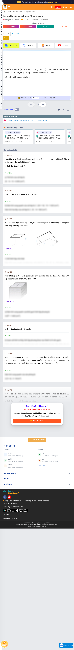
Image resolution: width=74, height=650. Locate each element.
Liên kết (6, 636)
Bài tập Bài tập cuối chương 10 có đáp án (24, 11)
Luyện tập (28, 45)
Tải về (46, 27)
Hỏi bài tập (4, 643)
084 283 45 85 (12, 625)
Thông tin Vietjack (10, 640)
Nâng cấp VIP (37, 542)
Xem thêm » (10, 263)
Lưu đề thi (63, 27)
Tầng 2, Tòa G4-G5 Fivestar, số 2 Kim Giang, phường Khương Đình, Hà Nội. (27, 622)
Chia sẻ (11, 27)
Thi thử (45, 45)
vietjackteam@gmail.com (15, 628)
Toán (9, 11)
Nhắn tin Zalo (66, 645)
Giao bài (28, 27)
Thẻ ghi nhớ (11, 45)
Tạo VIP (58, 7)
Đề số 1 (6, 38)
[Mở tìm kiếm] (51, 7)
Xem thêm (42, 586)
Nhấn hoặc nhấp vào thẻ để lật (37, 98)
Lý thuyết (63, 45)
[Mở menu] (9, 7)
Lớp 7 (4, 11)
